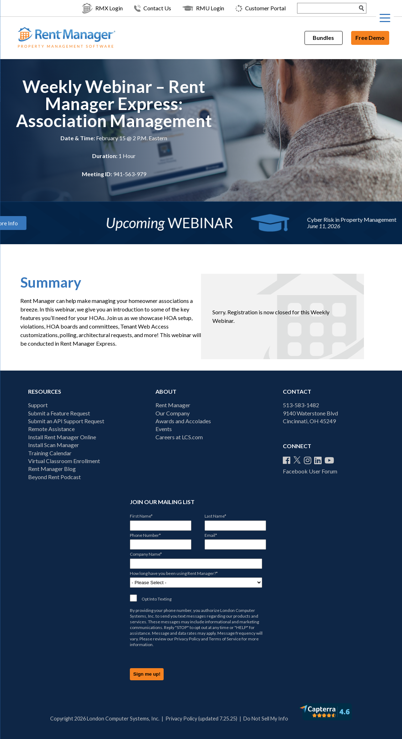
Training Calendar (50, 453)
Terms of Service (225, 638)
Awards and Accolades (183, 421)
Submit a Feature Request (59, 413)
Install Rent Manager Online (62, 437)
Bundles (323, 37)
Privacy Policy (187, 638)
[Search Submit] (362, 8)
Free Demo (370, 37)
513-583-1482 (301, 405)
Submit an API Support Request (66, 421)
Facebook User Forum (310, 471)
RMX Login (102, 8)
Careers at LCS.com (179, 437)
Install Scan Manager (53, 444)
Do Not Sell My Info (265, 719)
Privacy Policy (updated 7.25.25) (201, 719)
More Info (63, 222)
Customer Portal (261, 8)
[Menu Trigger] (385, 18)
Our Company (172, 413)
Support (38, 405)
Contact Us (152, 8)
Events (163, 428)
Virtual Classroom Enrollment (64, 460)
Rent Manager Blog (52, 468)
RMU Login (203, 8)
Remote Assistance (51, 428)
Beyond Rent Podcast (54, 476)
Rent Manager (172, 405)
